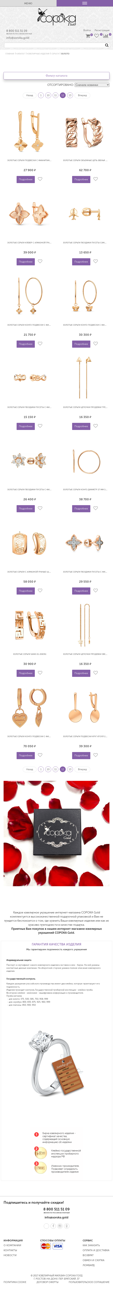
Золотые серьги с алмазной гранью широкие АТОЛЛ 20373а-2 (40, 572)
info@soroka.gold (17, 37)
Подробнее (25, 179)
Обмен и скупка (93, 1260)
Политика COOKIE (15, 1282)
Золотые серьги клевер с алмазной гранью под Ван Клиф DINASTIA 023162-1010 (49, 243)
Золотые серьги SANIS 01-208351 (29, 654)
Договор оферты (48, 1282)
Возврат (88, 1255)
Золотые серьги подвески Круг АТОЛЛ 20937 (86, 736)
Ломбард (89, 1265)
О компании (12, 1245)
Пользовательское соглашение (89, 1282)
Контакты (10, 1250)
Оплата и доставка (96, 1250)
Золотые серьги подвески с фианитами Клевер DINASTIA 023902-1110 (43, 160)
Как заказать (91, 1245)
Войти (87, 30)
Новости (10, 1255)
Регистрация (102, 30)
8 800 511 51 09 (16, 31)
